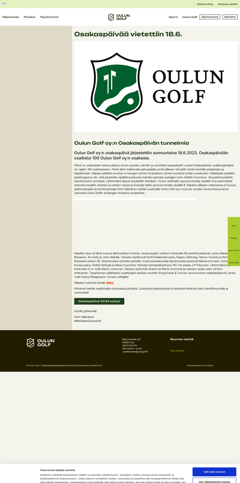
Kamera (230, 16)
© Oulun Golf (33, 365)
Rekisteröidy (205, 4)
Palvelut (29, 17)
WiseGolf (72, 365)
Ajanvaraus (209, 16)
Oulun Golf (189, 17)
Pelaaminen (10, 17)
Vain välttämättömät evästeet (214, 464)
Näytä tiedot (46, 477)
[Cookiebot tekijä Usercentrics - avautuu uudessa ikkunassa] (19, 477)
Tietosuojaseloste (195, 365)
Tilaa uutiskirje (177, 350)
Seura (173, 17)
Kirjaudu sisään (228, 4)
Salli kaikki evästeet (214, 454)
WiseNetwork (95, 365)
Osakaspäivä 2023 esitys (99, 301)
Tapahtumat (49, 17)
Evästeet (209, 365)
